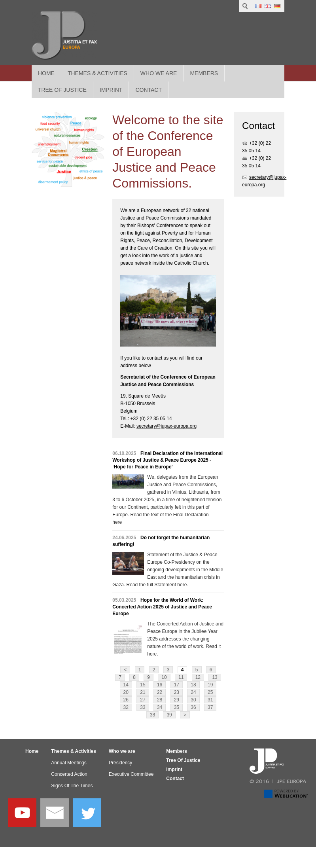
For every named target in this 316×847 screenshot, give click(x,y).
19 (210, 685)
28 (159, 700)
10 (164, 677)
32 (126, 707)
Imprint (174, 769)
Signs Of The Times (72, 785)
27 (142, 700)
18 (193, 685)
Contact (175, 778)
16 (159, 685)
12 (198, 677)
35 (176, 707)
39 (169, 715)
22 (159, 692)
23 (176, 692)
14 (126, 685)
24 (193, 692)
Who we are (158, 73)
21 (142, 692)
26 (126, 700)
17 (176, 685)
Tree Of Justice (183, 760)
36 (193, 707)
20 (126, 692)
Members (204, 73)
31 (210, 700)
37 (210, 707)
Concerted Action (69, 774)
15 (142, 685)
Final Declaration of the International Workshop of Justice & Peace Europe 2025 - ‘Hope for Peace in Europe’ (167, 460)
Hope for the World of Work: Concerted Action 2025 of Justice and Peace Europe (162, 606)
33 (142, 707)
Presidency (120, 763)
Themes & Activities (97, 73)
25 (210, 692)
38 (152, 715)
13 (214, 677)
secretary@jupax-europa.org (166, 426)
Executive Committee (131, 774)
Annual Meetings (68, 763)
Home (46, 73)
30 (193, 700)
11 (181, 677)
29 (176, 700)
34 (159, 707)
